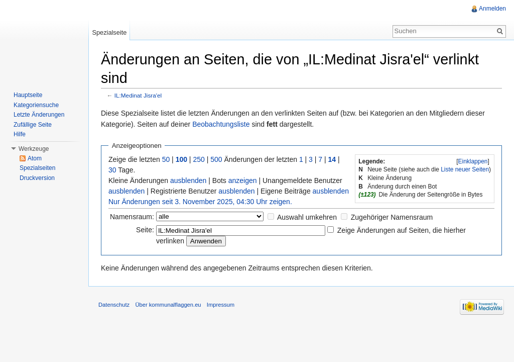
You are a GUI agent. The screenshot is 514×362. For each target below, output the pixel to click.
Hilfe (20, 134)
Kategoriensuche (36, 105)
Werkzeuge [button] (34, 148)
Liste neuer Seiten (465, 169)
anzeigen (242, 180)
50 (166, 159)
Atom (35, 158)
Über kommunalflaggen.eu (168, 305)
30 (112, 170)
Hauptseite (28, 95)
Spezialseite (109, 32)
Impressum (220, 305)
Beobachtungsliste (220, 124)
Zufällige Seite (33, 124)
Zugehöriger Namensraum (392, 217)
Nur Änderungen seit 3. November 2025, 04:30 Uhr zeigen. (200, 202)
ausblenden (188, 180)
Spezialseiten (37, 167)
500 (216, 159)
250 (198, 159)
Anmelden (492, 8)
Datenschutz (114, 305)
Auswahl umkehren (307, 217)
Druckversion (37, 178)
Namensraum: (132, 217)
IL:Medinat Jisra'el (138, 95)
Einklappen (473, 161)
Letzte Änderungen (39, 114)
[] (473, 161)
